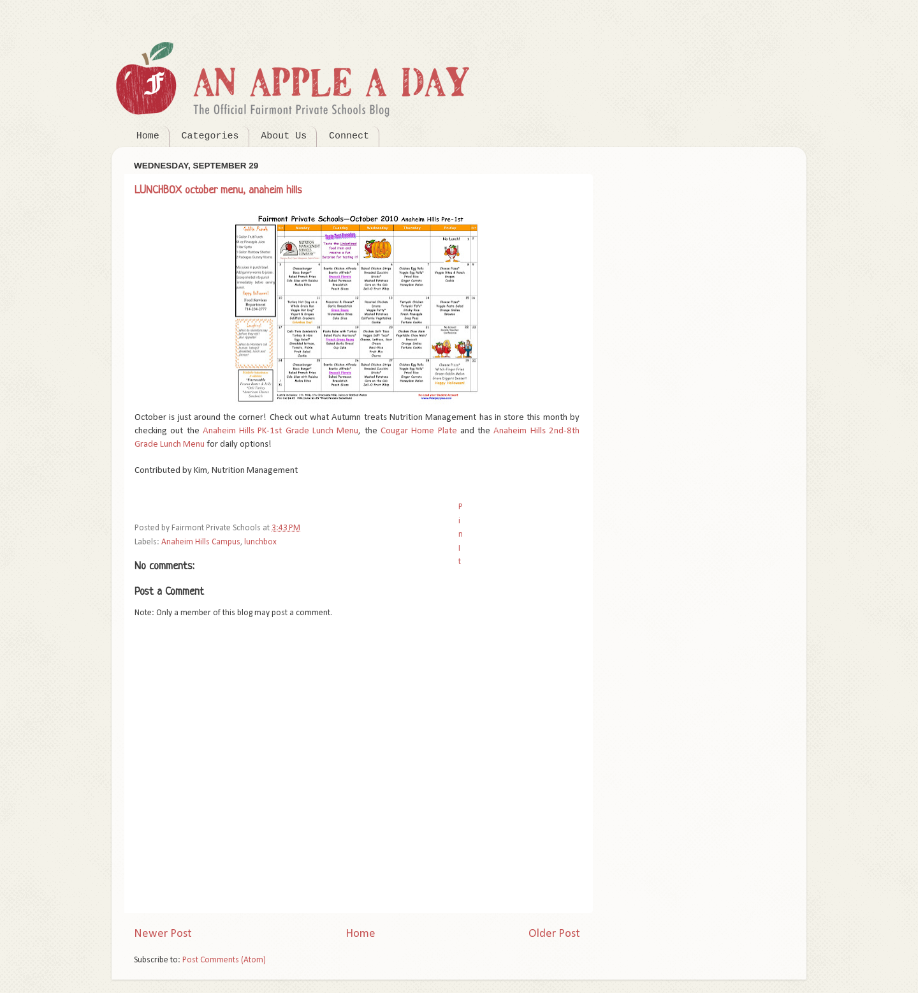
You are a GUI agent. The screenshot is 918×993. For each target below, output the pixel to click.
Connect (349, 136)
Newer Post (163, 934)
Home (147, 136)
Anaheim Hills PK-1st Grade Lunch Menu (280, 431)
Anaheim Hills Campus (200, 542)
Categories (210, 136)
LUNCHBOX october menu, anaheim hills (218, 190)
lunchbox (260, 542)
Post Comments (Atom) (224, 960)
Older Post (554, 934)
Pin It (460, 534)
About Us (284, 136)
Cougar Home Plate (419, 431)
